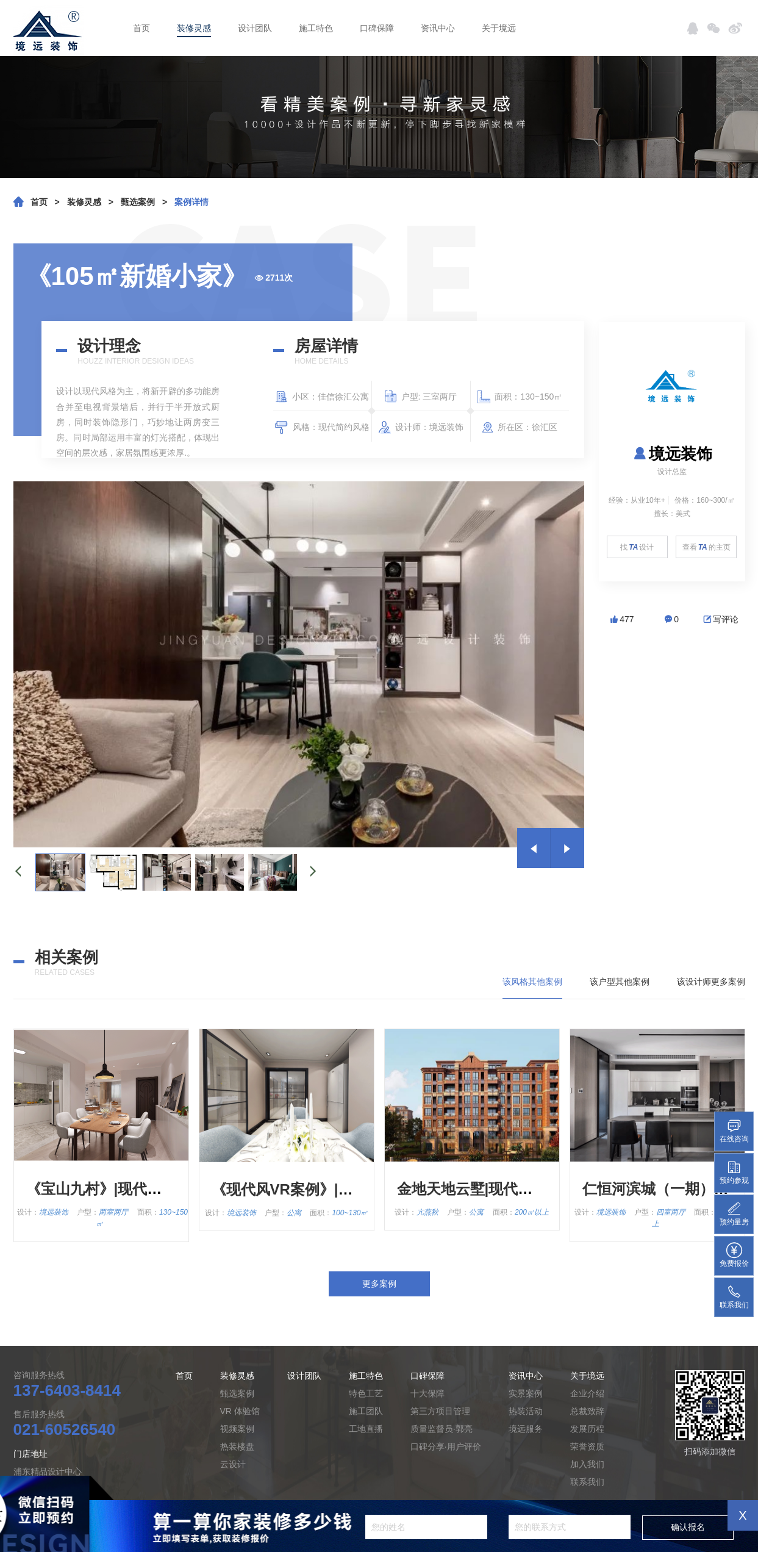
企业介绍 (587, 1393)
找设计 (637, 547)
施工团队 (366, 1411)
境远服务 (526, 1429)
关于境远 (499, 28)
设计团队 (255, 28)
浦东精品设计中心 (47, 1471)
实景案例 (526, 1393)
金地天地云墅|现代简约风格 (487, 1188)
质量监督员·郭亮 (441, 1429)
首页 (141, 28)
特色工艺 (366, 1393)
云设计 (233, 1464)
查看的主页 (706, 547)
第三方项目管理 (440, 1411)
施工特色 (316, 28)
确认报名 (688, 1527)
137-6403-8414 (67, 1390)
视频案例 (237, 1429)
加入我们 (587, 1464)
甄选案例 (138, 202)
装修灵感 (194, 28)
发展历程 (587, 1429)
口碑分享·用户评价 (445, 1446)
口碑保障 (377, 28)
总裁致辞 (587, 1411)
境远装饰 (672, 454)
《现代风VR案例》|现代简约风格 (319, 1189)
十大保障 (427, 1393)
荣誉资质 (587, 1446)
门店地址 (30, 1454)
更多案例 (379, 1283)
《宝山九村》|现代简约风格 (116, 1188)
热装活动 (526, 1411)
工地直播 (366, 1429)
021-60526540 (64, 1429)
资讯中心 (438, 28)
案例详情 (191, 202)
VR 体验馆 (240, 1411)
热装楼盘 (237, 1446)
